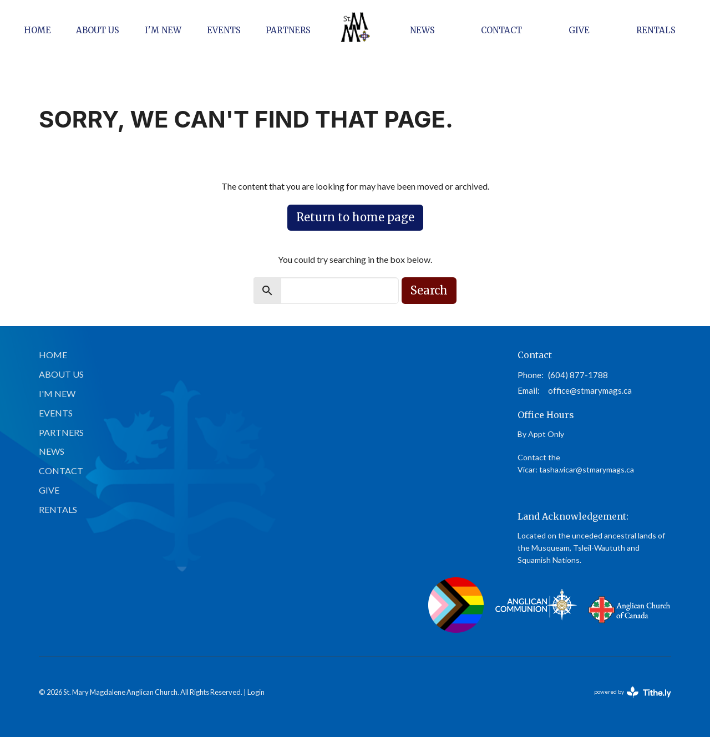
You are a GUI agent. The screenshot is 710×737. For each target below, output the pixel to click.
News (422, 30)
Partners (288, 30)
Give (579, 30)
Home (37, 30)
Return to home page (355, 217)
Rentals (656, 30)
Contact (501, 30)
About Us (97, 30)
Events (224, 30)
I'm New (163, 30)
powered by (632, 692)
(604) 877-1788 (578, 375)
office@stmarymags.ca (590, 390)
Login (256, 692)
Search (429, 290)
